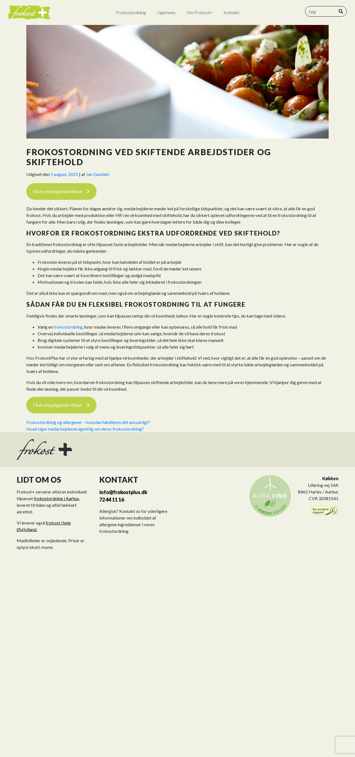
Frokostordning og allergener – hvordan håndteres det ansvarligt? (88, 422)
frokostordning (68, 326)
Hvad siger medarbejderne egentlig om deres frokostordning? (85, 428)
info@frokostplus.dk (123, 492)
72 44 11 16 (111, 500)
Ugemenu (166, 12)
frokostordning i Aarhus (56, 498)
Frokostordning (131, 12)
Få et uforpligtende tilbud (61, 191)
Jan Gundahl (97, 174)
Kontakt (231, 12)
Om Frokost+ (199, 12)
